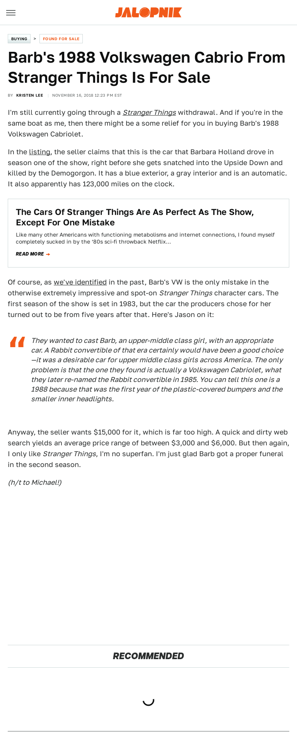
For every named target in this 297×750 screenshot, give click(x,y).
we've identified (80, 282)
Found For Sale (61, 38)
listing (39, 152)
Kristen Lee (29, 95)
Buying (19, 38)
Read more (30, 254)
